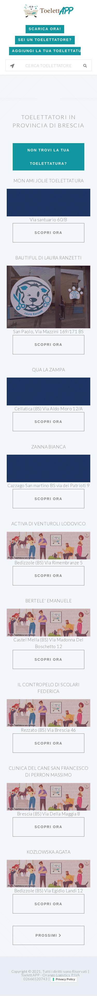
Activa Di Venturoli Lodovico (48, 523)
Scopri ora (49, 233)
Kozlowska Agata (49, 852)
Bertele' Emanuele (48, 600)
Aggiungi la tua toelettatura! (46, 51)
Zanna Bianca (48, 447)
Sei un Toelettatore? (45, 40)
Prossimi (48, 935)
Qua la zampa (48, 369)
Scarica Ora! (45, 29)
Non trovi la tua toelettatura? (48, 157)
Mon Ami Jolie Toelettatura (48, 180)
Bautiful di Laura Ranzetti (48, 257)
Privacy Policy (65, 979)
